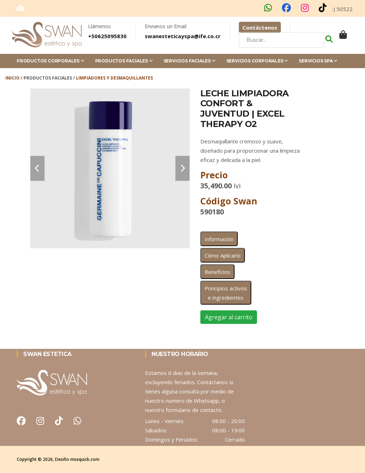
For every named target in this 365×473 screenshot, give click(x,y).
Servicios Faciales (190, 60)
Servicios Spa (318, 60)
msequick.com (84, 459)
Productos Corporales (50, 60)
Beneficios (217, 271)
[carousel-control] (37, 168)
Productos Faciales (124, 60)
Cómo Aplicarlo (223, 255)
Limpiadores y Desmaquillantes (114, 78)
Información (219, 239)
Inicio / (14, 78)
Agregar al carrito (228, 317)
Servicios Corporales (257, 60)
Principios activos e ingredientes (226, 293)
